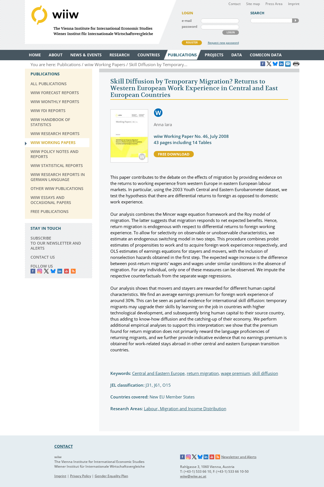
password (189, 26)
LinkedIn (59, 271)
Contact (235, 3)
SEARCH (295, 20)
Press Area (274, 3)
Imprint (293, 3)
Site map (253, 3)
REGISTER (192, 42)
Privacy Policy (80, 476)
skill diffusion (265, 373)
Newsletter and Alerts (239, 456)
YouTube (66, 271)
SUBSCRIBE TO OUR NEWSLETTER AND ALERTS (56, 243)
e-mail (187, 20)
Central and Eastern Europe (158, 373)
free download (174, 154)
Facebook (33, 271)
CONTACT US (43, 257)
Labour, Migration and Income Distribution (185, 408)
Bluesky (53, 271)
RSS (73, 271)
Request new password (223, 43)
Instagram (188, 457)
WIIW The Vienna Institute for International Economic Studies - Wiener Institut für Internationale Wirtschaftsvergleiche (100, 22)
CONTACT (63, 446)
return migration (203, 373)
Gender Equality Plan (111, 476)
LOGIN (231, 32)
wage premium (235, 373)
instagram (39, 271)
